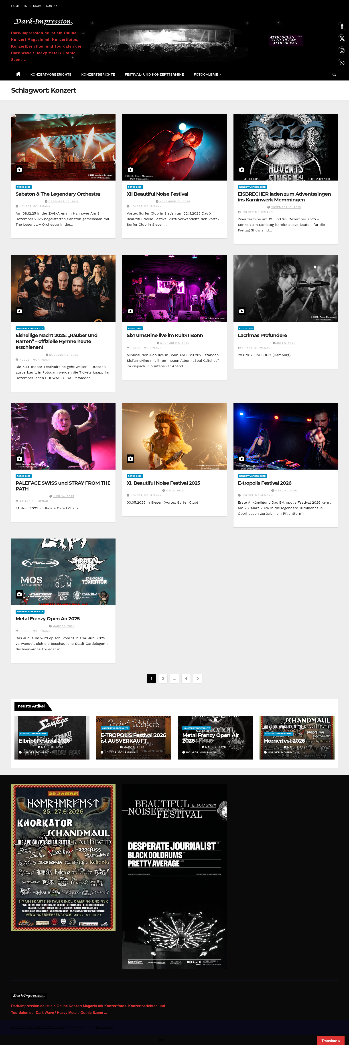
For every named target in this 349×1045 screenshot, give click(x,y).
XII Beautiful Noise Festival (157, 194)
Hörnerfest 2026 (284, 741)
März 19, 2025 (64, 626)
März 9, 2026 (134, 747)
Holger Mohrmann (33, 206)
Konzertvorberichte (51, 74)
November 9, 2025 (63, 354)
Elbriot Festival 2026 (44, 741)
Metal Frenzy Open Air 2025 (47, 619)
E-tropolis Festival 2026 (264, 483)
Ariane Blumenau (254, 348)
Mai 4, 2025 (175, 490)
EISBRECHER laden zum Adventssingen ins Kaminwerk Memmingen (284, 197)
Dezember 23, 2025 (63, 201)
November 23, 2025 (174, 201)
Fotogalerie (206, 74)
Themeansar (104, 1027)
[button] (334, 74)
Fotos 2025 (23, 187)
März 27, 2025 (286, 490)
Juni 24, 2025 (63, 496)
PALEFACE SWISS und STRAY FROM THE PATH (63, 486)
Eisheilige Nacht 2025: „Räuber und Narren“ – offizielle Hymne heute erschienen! (56, 341)
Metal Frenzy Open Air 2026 (210, 738)
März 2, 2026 (215, 747)
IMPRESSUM (32, 6)
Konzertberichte (98, 74)
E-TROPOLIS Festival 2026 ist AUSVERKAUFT (133, 738)
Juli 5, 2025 (285, 343)
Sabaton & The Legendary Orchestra (58, 194)
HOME (15, 6)
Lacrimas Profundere (262, 335)
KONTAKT (52, 6)
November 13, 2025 (286, 207)
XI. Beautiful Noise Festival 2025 (163, 483)
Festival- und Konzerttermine (154, 74)
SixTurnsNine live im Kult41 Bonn (165, 335)
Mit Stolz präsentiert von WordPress (37, 1027)
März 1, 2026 (297, 747)
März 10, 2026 (52, 747)
